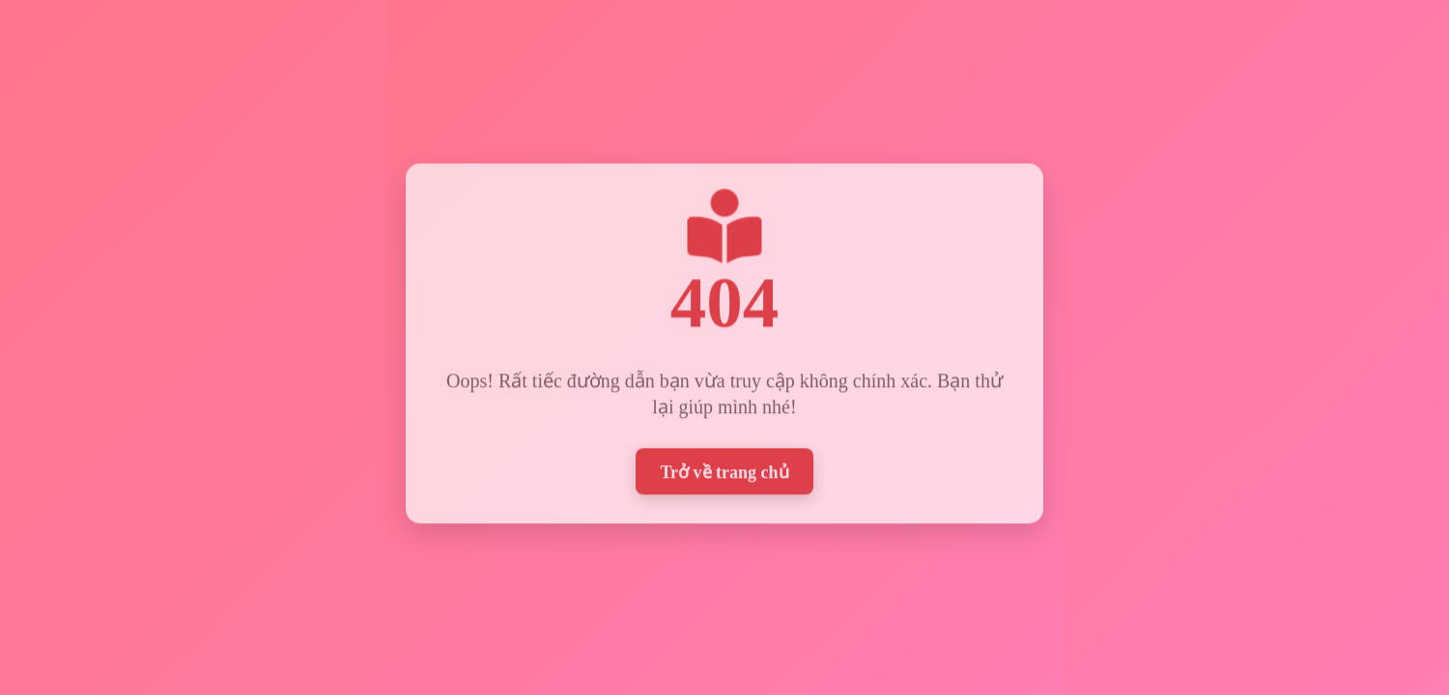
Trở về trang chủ (724, 470)
